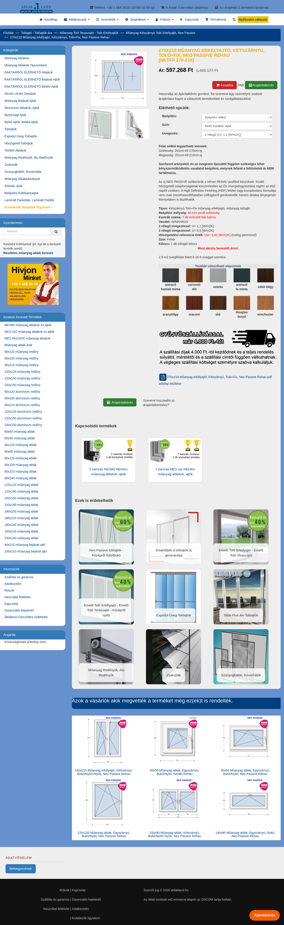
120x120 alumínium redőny (23, 411)
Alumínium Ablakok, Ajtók (21, 108)
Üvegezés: (170, 133)
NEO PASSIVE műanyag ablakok (27, 338)
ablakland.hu (179, 890)
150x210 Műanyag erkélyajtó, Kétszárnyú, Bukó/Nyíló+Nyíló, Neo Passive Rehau (104, 772)
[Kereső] (56, 231)
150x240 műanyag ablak (21, 538)
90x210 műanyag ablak (20, 471)
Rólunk (9, 590)
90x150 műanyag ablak (20, 465)
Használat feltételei (17, 597)
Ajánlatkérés (264, 915)
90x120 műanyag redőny (21, 351)
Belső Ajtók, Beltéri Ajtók (21, 122)
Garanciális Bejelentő (19, 610)
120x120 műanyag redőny (22, 371)
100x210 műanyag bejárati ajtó (25, 551)
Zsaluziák (11, 164)
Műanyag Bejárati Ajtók (20, 101)
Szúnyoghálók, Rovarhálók (22, 172)
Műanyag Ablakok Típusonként (25, 65)
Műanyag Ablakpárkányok (22, 179)
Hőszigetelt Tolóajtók (18, 143)
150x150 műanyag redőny (22, 385)
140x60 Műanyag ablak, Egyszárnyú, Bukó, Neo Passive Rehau (245, 834)
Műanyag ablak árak (18, 345)
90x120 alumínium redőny (22, 391)
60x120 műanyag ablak (20, 445)
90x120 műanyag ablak (20, 458)
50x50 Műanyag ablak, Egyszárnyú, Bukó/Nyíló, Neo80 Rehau (174, 772)
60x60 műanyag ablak (19, 431)
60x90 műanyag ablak (19, 438)
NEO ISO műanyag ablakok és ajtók (29, 331)
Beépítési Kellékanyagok (21, 193)
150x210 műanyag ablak (21, 531)
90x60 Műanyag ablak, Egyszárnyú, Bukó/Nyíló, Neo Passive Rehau (245, 772)
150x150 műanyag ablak (21, 498)
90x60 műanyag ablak (19, 451)
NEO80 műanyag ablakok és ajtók (27, 325)
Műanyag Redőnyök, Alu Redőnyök (28, 157)
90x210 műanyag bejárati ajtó (24, 544)
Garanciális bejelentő (86, 899)
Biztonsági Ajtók (15, 115)
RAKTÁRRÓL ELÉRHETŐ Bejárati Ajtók (32, 79)
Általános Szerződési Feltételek (26, 617)
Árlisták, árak (13, 186)
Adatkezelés (12, 584)
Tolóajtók (10, 129)
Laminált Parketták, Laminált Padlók (29, 200)
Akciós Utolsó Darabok (20, 93)
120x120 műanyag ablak (21, 485)
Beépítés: (169, 116)
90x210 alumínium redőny (22, 405)
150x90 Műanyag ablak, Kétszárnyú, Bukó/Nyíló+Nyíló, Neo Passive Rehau (174, 834)
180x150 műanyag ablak (21, 511)
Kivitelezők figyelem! (86, 918)
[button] (77, 19)
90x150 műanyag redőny (21, 358)
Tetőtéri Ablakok (15, 150)
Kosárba (224, 85)
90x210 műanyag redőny (21, 365)
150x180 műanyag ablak (21, 505)
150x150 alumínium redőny (23, 425)
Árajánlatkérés (261, 85)
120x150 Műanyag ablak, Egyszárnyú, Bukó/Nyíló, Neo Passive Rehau (103, 834)
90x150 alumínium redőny (22, 398)
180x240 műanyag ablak (21, 525)
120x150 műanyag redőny (22, 378)
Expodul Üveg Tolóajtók (20, 136)
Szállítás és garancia (18, 577)
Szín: (166, 124)
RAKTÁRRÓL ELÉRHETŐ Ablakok (28, 72)
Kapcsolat (11, 603)
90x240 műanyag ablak (20, 478)
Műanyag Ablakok (16, 58)
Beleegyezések (20, 868)
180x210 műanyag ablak (21, 518)
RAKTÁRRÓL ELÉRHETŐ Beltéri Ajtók (31, 86)
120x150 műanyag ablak (21, 491)
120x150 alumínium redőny (23, 418)
